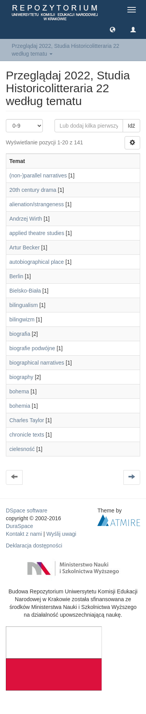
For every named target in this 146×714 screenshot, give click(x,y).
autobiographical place (36, 262)
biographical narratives (36, 363)
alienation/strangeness (36, 204)
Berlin (16, 276)
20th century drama (32, 190)
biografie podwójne (32, 348)
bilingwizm (22, 319)
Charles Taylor (26, 420)
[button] (113, 29)
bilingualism (23, 305)
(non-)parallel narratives (38, 175)
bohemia (19, 406)
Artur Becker (24, 247)
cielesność (22, 449)
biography (21, 377)
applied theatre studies (36, 233)
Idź (131, 126)
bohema (19, 391)
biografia (19, 334)
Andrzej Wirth (25, 219)
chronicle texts (26, 435)
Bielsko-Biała (25, 291)
